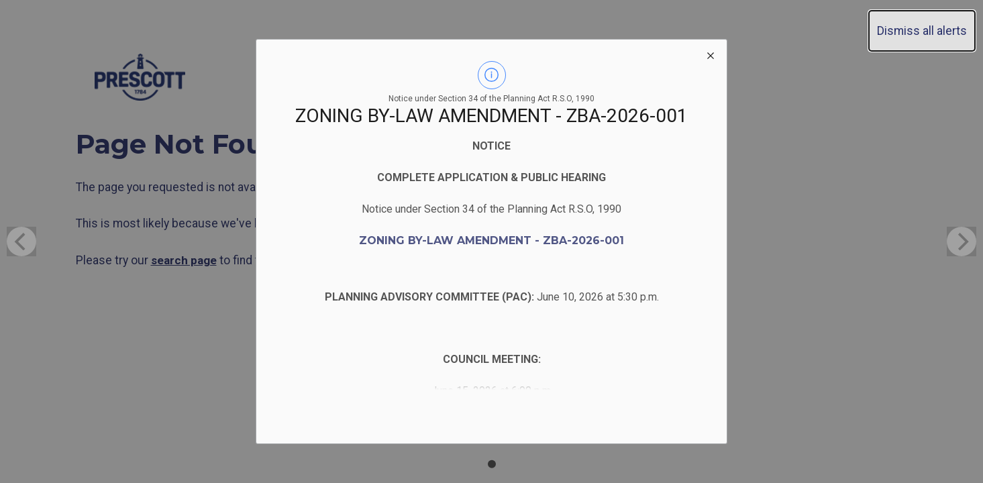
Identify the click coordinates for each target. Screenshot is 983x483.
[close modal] (710, 56)
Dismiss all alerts (922, 31)
